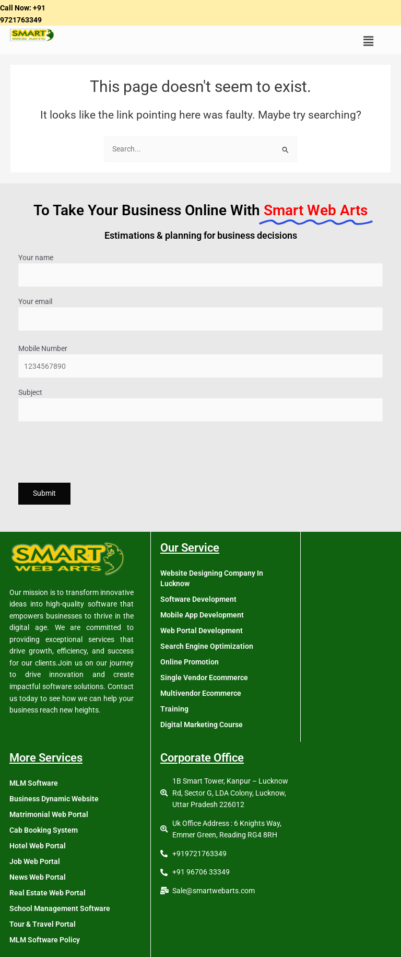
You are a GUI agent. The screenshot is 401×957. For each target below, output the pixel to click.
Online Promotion (189, 662)
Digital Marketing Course (201, 724)
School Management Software (59, 908)
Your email (200, 314)
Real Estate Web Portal (47, 893)
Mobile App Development (202, 615)
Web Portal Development (201, 630)
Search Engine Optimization (206, 646)
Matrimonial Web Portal (48, 814)
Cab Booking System (43, 830)
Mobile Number (200, 361)
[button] (368, 41)
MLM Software (33, 783)
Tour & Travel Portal (42, 924)
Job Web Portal (34, 861)
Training (174, 709)
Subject (200, 405)
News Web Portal (37, 877)
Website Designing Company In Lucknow (211, 578)
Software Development (198, 599)
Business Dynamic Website (54, 799)
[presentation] (97, 454)
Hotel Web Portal (37, 846)
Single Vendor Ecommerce (204, 677)
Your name (200, 270)
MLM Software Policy (44, 940)
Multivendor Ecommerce (200, 693)
